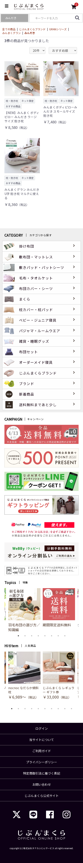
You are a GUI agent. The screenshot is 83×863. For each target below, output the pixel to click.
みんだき (29, 33)
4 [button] (38, 636)
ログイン (41, 728)
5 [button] (45, 636)
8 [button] (65, 636)
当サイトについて (41, 739)
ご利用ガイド (41, 751)
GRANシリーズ (58, 29)
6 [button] (51, 636)
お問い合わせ (41, 784)
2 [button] (25, 636)
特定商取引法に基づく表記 (41, 773)
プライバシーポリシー (41, 762)
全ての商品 (8, 29)
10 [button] (71, 708)
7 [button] (58, 636)
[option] (59, 607)
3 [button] (31, 636)
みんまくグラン (11, 33)
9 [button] (65, 708)
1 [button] (18, 636)
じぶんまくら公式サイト (42, 795)
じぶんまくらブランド (32, 29)
